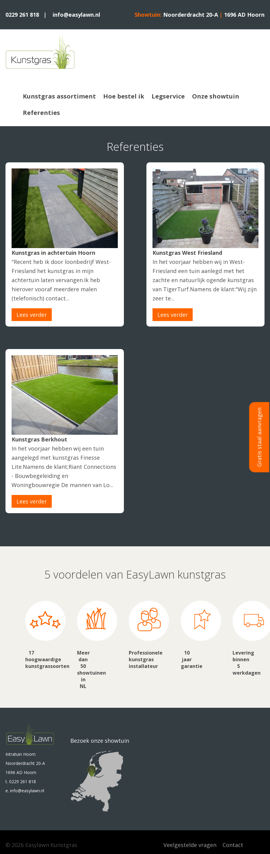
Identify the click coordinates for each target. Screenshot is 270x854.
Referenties (41, 113)
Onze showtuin (215, 96)
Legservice (168, 96)
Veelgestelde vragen (189, 845)
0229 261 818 (22, 14)
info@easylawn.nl (76, 14)
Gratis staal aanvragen (259, 437)
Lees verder (31, 314)
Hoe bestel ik (123, 96)
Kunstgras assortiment (59, 96)
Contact (233, 845)
